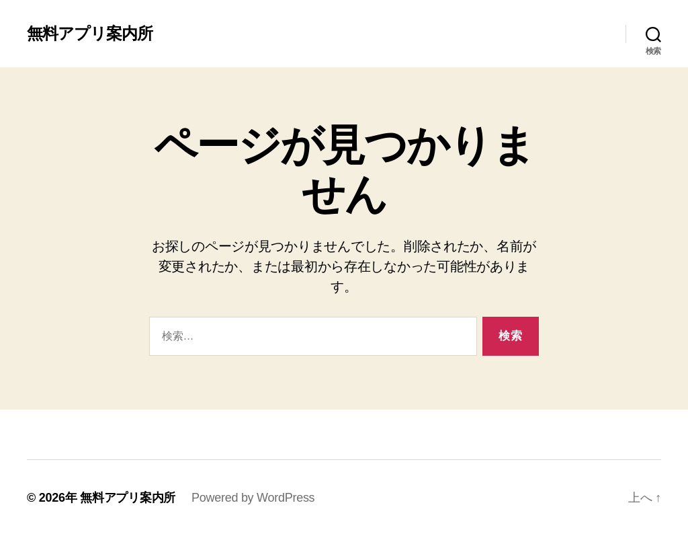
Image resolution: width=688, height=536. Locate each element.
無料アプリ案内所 (90, 34)
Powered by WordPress (252, 497)
